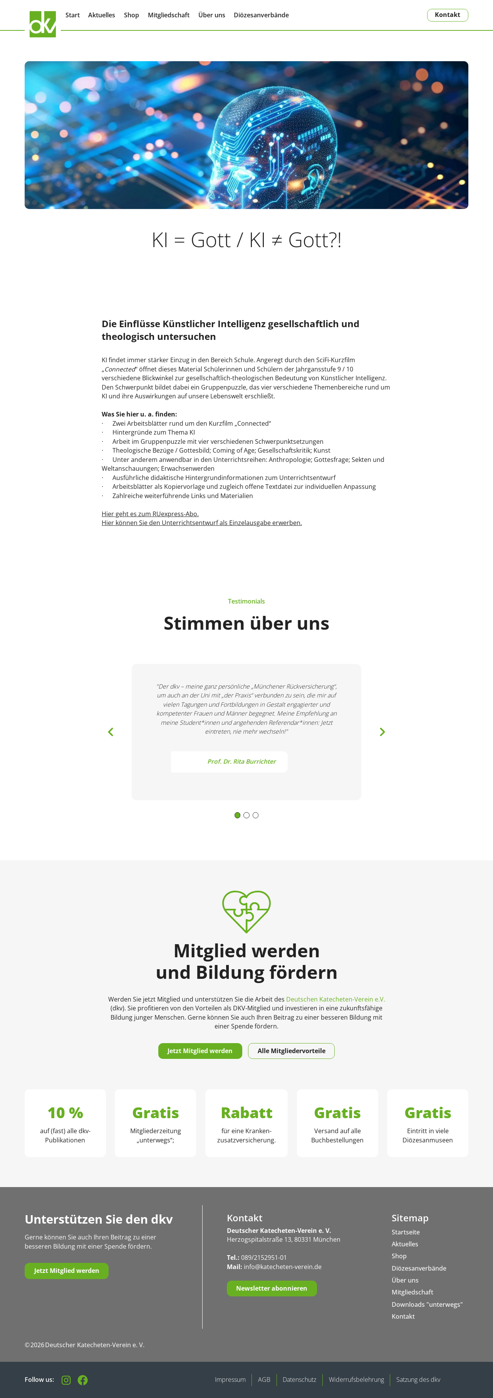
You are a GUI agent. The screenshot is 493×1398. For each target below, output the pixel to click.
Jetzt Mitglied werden (200, 1051)
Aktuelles (101, 15)
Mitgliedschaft (168, 15)
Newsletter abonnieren (271, 1288)
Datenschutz (299, 1379)
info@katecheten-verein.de (283, 1267)
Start (72, 15)
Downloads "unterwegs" (427, 1304)
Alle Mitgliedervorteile (291, 1051)
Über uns (211, 15)
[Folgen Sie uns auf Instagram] (66, 1380)
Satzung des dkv (418, 1379)
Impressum (230, 1379)
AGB (264, 1379)
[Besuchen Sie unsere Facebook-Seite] (83, 1380)
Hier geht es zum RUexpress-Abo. (150, 514)
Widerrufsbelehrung (356, 1379)
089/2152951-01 (264, 1257)
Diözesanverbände (261, 15)
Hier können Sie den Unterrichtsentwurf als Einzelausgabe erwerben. (202, 522)
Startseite (406, 1232)
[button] (111, 732)
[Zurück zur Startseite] (43, 24)
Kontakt (447, 14)
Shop (131, 15)
